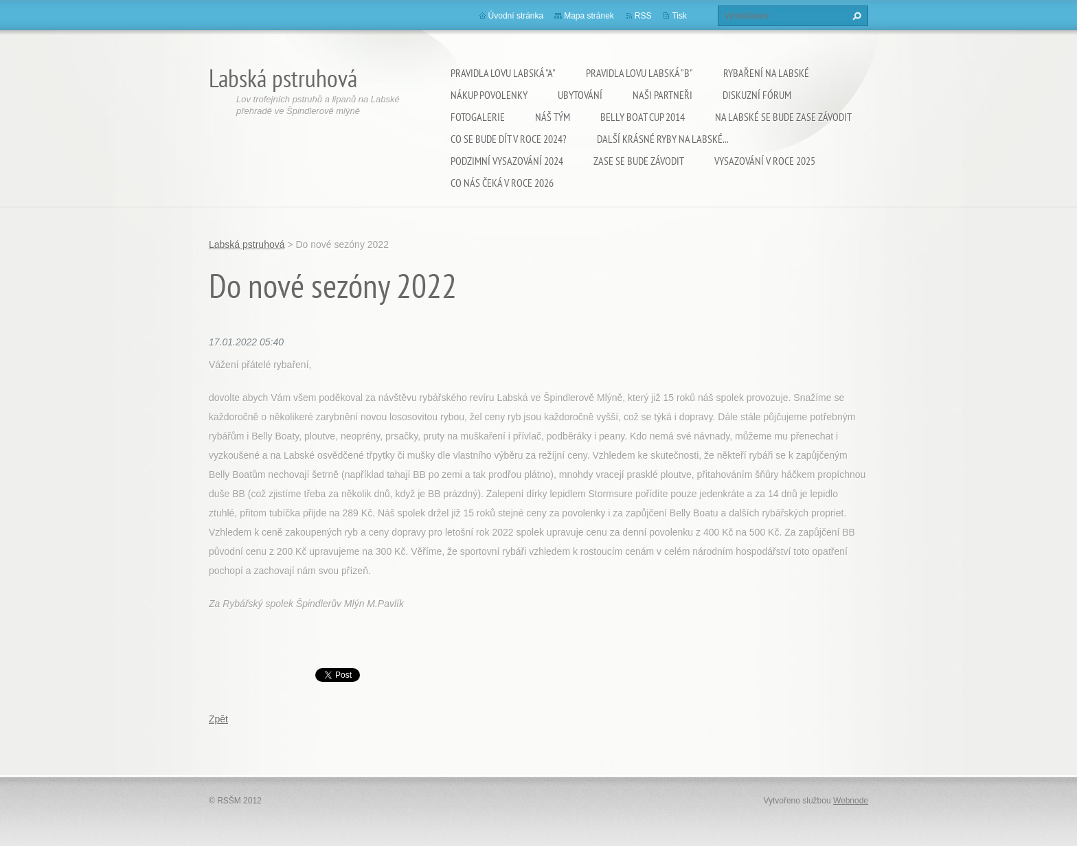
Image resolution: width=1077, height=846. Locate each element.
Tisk (679, 16)
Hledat (855, 15)
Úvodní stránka (516, 16)
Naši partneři (662, 95)
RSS (643, 16)
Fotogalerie (478, 117)
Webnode (850, 800)
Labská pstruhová (247, 244)
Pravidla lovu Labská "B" (639, 73)
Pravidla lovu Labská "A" (503, 73)
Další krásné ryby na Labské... (663, 139)
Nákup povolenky (489, 95)
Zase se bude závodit (638, 161)
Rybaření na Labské (766, 73)
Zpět (218, 718)
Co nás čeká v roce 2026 (502, 183)
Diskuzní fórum (757, 95)
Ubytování (580, 95)
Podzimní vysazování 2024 (507, 161)
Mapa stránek (589, 16)
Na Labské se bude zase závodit (783, 117)
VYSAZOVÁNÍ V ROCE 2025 (764, 161)
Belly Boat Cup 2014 (642, 117)
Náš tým (552, 117)
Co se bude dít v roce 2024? (509, 139)
